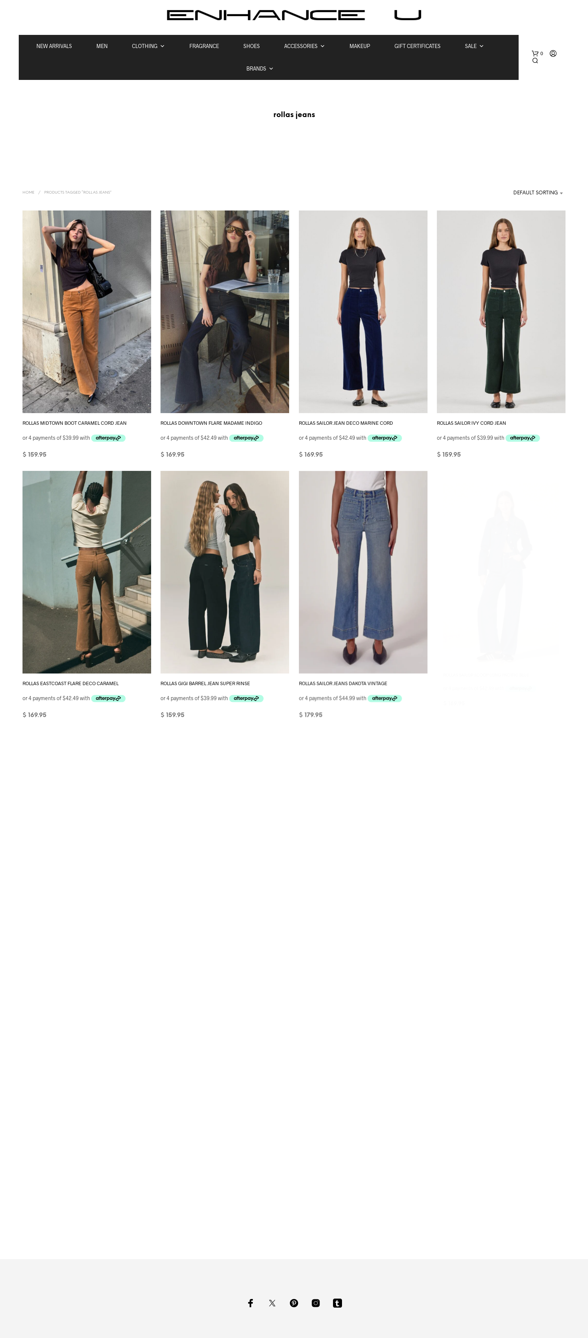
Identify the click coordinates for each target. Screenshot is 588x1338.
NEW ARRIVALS (54, 46)
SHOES (251, 46)
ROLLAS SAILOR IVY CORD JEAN (471, 422)
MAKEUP (360, 46)
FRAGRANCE (204, 46)
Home (28, 193)
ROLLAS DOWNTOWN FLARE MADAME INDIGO (211, 422)
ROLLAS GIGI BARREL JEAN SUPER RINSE (206, 678)
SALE (474, 46)
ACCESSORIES (304, 46)
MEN (102, 46)
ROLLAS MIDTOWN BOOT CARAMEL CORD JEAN (74, 422)
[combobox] (527, 193)
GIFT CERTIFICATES (417, 46)
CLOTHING (148, 46)
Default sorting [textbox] (535, 193)
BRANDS (260, 68)
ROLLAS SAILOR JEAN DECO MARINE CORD (346, 422)
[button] (537, 53)
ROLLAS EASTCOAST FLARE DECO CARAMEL (70, 683)
